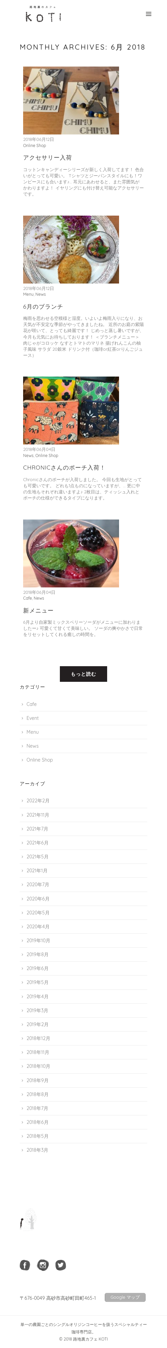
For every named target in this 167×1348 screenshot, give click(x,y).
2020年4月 (38, 927)
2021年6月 (38, 843)
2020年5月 (38, 913)
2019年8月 (38, 954)
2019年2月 (38, 1024)
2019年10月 (38, 940)
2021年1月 (37, 871)
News (40, 294)
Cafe (27, 598)
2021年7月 (37, 829)
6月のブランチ (43, 306)
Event (33, 718)
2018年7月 (37, 1108)
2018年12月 (38, 1038)
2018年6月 (38, 1122)
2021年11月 (38, 815)
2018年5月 (38, 1136)
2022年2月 (38, 801)
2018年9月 (38, 1080)
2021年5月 (38, 857)
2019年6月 (38, 968)
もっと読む (83, 674)
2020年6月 (38, 899)
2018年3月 (37, 1150)
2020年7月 (38, 884)
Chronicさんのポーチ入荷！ (64, 467)
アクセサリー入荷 (47, 157)
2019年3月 (37, 1010)
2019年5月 (38, 982)
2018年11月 (38, 1052)
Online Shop (34, 145)
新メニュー (38, 610)
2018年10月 (38, 1066)
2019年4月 (38, 997)
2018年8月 (38, 1094)
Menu (28, 294)
